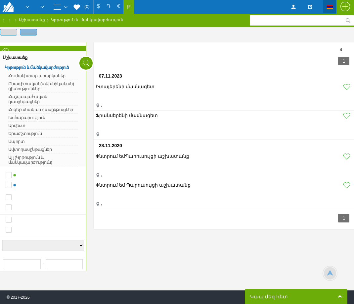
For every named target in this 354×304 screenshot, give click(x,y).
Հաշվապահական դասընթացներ (27, 99)
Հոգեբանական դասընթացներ (40, 109)
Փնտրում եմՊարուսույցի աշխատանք (142, 156)
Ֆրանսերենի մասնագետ (127, 115)
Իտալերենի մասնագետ (125, 86)
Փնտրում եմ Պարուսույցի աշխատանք (143, 185)
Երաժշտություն (25, 133)
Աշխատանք (32, 20)
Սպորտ (16, 141)
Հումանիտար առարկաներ (37, 75)
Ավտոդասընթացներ (30, 149)
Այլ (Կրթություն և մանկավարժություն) (30, 160)
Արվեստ (16, 125)
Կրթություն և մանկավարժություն (87, 20)
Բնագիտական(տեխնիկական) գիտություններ (41, 86)
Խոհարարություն (26, 117)
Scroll (330, 273)
